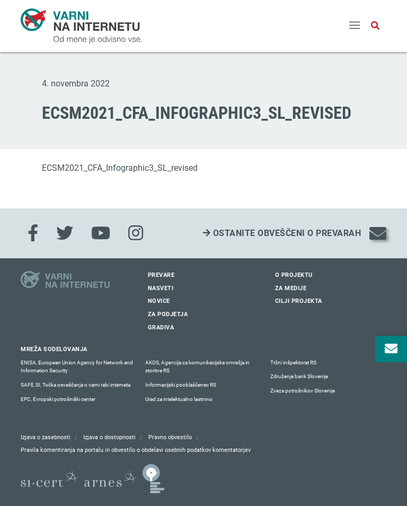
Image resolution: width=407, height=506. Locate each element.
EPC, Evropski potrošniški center (58, 399)
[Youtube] (100, 233)
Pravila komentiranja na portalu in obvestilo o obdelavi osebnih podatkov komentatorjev (136, 450)
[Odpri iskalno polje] (375, 26)
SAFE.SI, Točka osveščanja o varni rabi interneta (75, 384)
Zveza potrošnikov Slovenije (302, 390)
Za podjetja (168, 314)
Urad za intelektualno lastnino (179, 399)
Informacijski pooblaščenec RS (180, 384)
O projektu (294, 275)
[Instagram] (135, 233)
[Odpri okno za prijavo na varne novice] (391, 349)
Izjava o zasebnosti (45, 437)
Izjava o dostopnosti (109, 437)
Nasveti (161, 288)
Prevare (161, 275)
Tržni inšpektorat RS (293, 362)
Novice (159, 301)
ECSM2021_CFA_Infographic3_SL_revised (120, 168)
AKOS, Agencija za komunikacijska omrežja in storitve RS (197, 366)
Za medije (291, 288)
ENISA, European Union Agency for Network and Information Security (77, 366)
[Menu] (354, 26)
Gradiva (161, 327)
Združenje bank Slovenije (299, 376)
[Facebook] (33, 233)
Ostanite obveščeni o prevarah (282, 233)
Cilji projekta (298, 301)
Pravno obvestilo (170, 437)
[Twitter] (64, 233)
